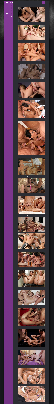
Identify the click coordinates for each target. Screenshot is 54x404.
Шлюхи (7, 15)
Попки (7, 16)
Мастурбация (8, 7)
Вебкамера (7, 13)
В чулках (7, 10)
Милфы (7, 5)
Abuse (43, 2)
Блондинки (7, 8)
